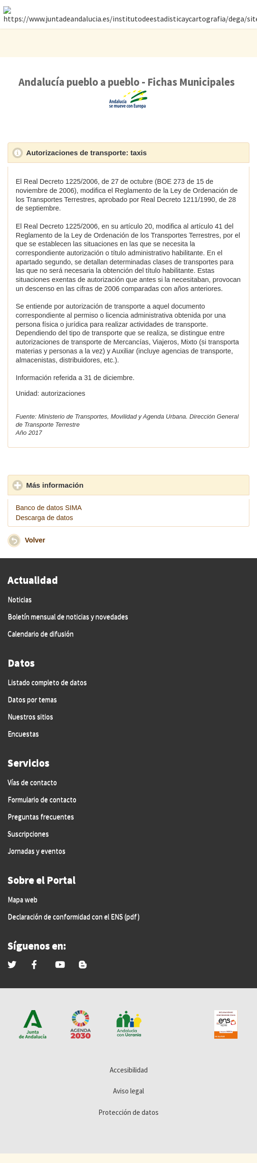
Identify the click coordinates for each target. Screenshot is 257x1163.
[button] (14, 540)
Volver (35, 540)
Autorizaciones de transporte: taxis (130, 152)
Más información (98, 485)
